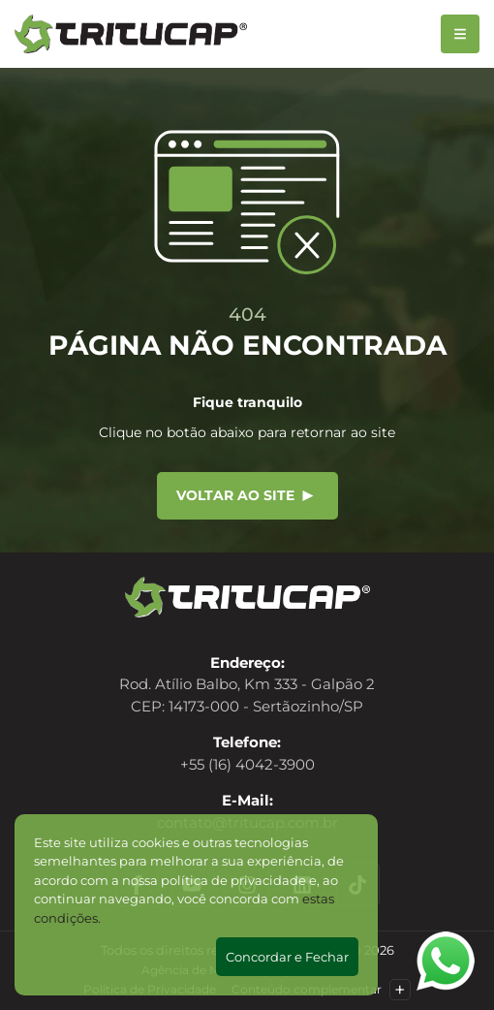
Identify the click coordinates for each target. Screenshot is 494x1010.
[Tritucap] (131, 34)
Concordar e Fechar (287, 956)
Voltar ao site (245, 495)
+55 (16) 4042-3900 (247, 764)
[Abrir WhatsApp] (446, 961)
